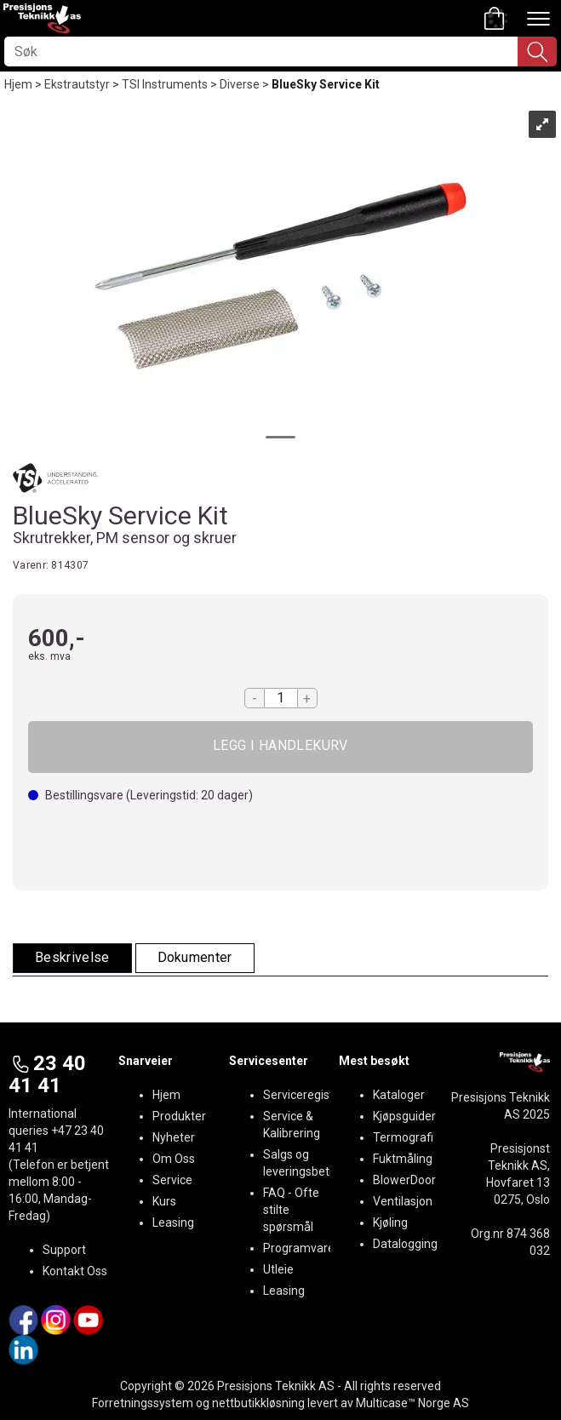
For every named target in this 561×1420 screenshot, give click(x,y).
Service (172, 1180)
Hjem (18, 84)
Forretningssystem (142, 1403)
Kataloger (399, 1095)
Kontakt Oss (75, 1271)
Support (64, 1250)
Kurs (164, 1201)
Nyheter (173, 1137)
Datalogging (405, 1244)
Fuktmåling (402, 1158)
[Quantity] (281, 698)
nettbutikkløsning (258, 1403)
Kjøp (280, 747)
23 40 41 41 (47, 1074)
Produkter (179, 1116)
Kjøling (390, 1222)
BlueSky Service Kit (326, 84)
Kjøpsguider (404, 1116)
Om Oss (173, 1158)
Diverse (240, 84)
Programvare (299, 1248)
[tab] (72, 958)
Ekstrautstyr (77, 84)
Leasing (173, 1222)
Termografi (403, 1137)
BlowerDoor (404, 1180)
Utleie (278, 1269)
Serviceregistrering (314, 1095)
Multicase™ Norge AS (412, 1403)
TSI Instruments (165, 84)
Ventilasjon (402, 1201)
